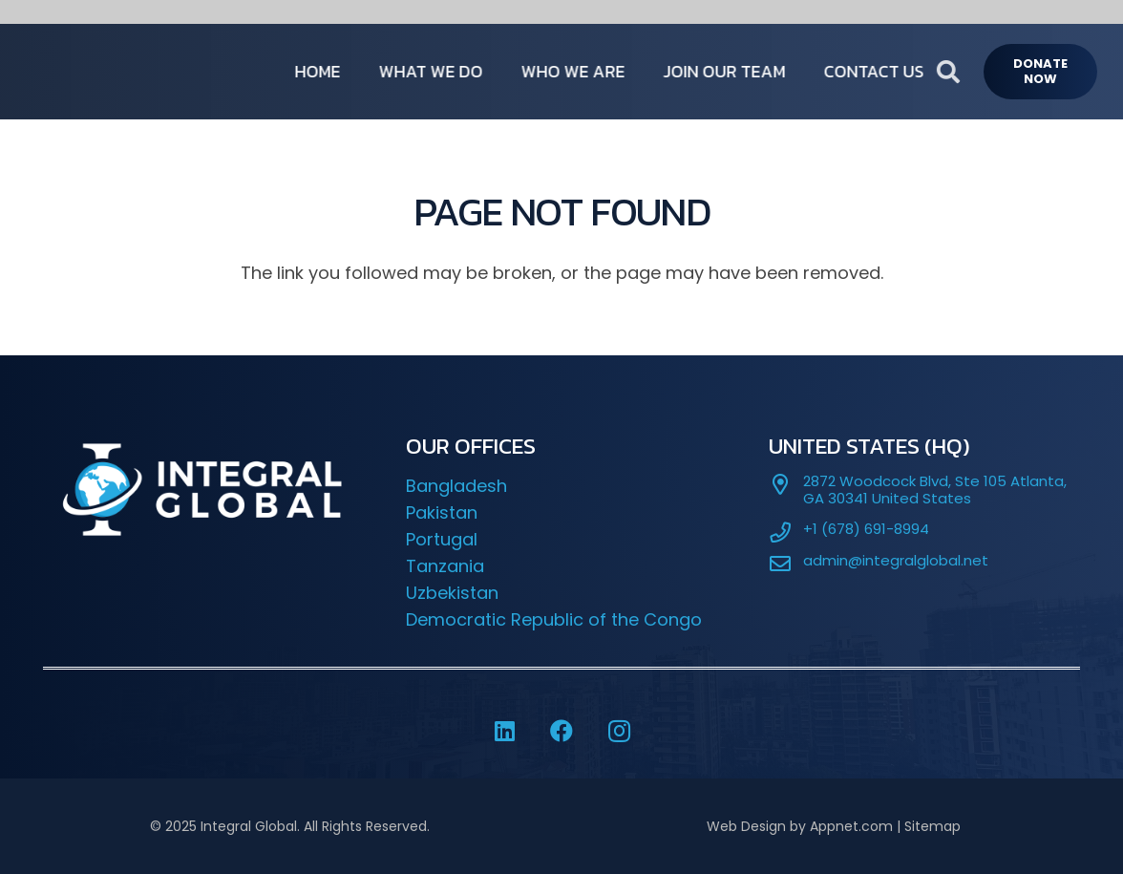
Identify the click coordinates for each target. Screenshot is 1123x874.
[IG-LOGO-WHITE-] (129, 71)
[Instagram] (618, 730)
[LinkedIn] (504, 730)
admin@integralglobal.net (895, 560)
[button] (982, 72)
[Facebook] (561, 730)
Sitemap (932, 826)
